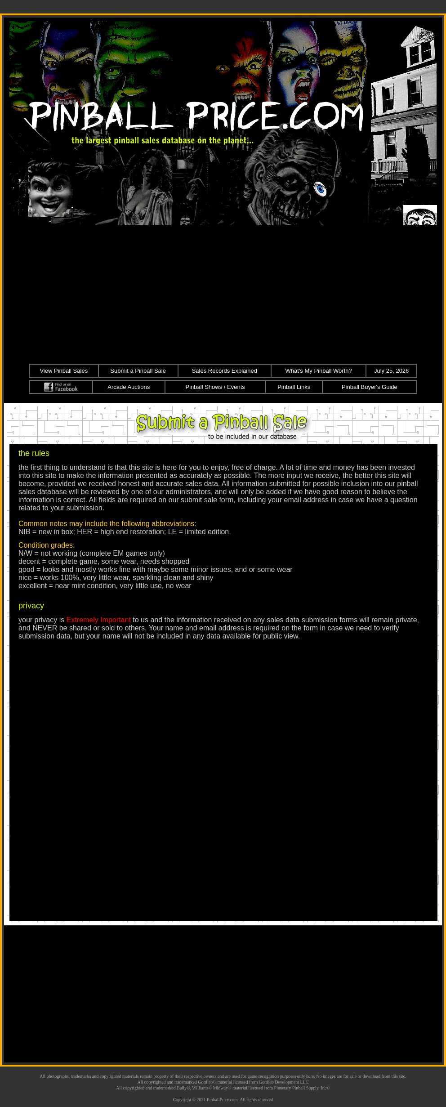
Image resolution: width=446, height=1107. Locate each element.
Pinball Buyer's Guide (369, 387)
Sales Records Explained (224, 370)
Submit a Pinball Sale (138, 370)
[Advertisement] (223, 293)
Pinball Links (293, 387)
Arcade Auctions (128, 387)
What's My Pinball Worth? (318, 370)
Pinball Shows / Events (215, 387)
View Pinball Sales (64, 370)
